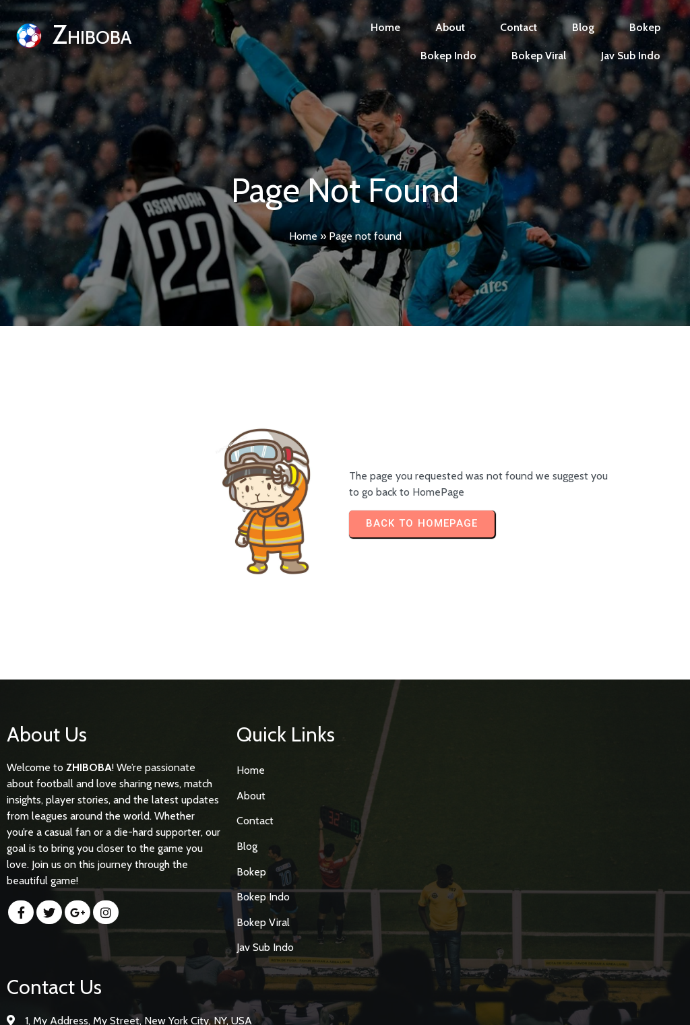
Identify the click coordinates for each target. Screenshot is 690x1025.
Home (303, 236)
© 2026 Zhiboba (345, 1002)
